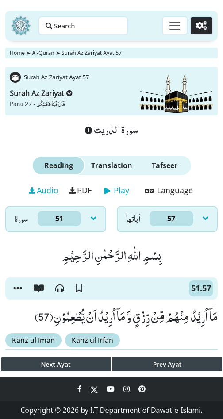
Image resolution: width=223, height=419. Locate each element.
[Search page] (83, 25)
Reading (58, 165)
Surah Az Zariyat (41, 93)
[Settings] (201, 25)
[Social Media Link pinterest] (142, 389)
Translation (111, 165)
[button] (17, 288)
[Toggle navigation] (175, 25)
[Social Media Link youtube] (111, 389)
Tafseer (164, 165)
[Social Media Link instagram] (127, 389)
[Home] (21, 25)
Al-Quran (43, 53)
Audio (43, 190)
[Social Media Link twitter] (95, 389)
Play (116, 190)
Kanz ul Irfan (92, 340)
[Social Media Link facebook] (80, 389)
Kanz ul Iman (33, 340)
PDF (80, 190)
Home (17, 53)
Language (169, 190)
